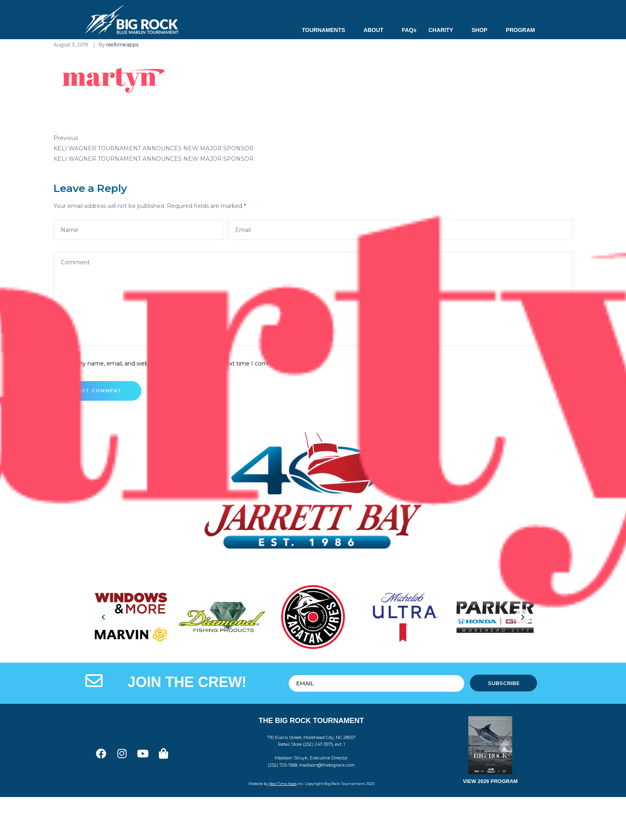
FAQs (409, 30)
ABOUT (377, 30)
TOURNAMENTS (327, 30)
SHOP (482, 30)
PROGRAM (520, 30)
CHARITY (444, 30)
